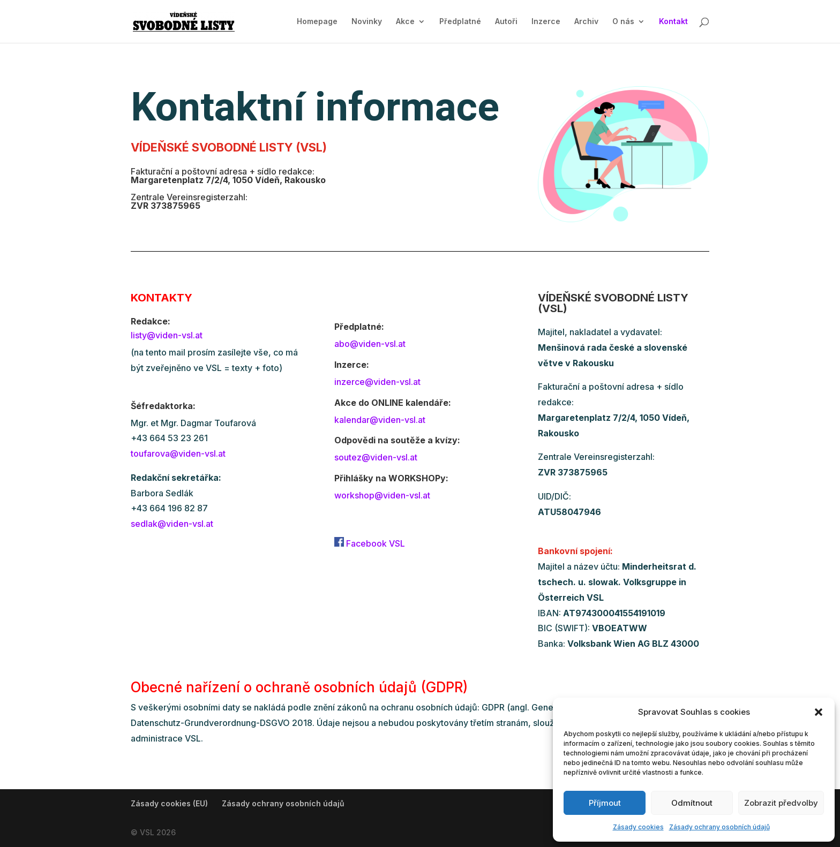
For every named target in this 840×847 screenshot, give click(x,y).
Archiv (586, 22)
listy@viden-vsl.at (166, 335)
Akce (405, 22)
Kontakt (673, 22)
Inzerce (545, 22)
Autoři (506, 22)
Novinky (366, 22)
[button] (818, 712)
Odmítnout (691, 803)
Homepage (317, 22)
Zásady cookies (638, 827)
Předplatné (460, 22)
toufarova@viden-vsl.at (178, 453)
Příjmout (605, 803)
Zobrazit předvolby (781, 803)
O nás (623, 22)
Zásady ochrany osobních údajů (719, 827)
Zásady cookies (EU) (169, 803)
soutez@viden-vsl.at (375, 457)
